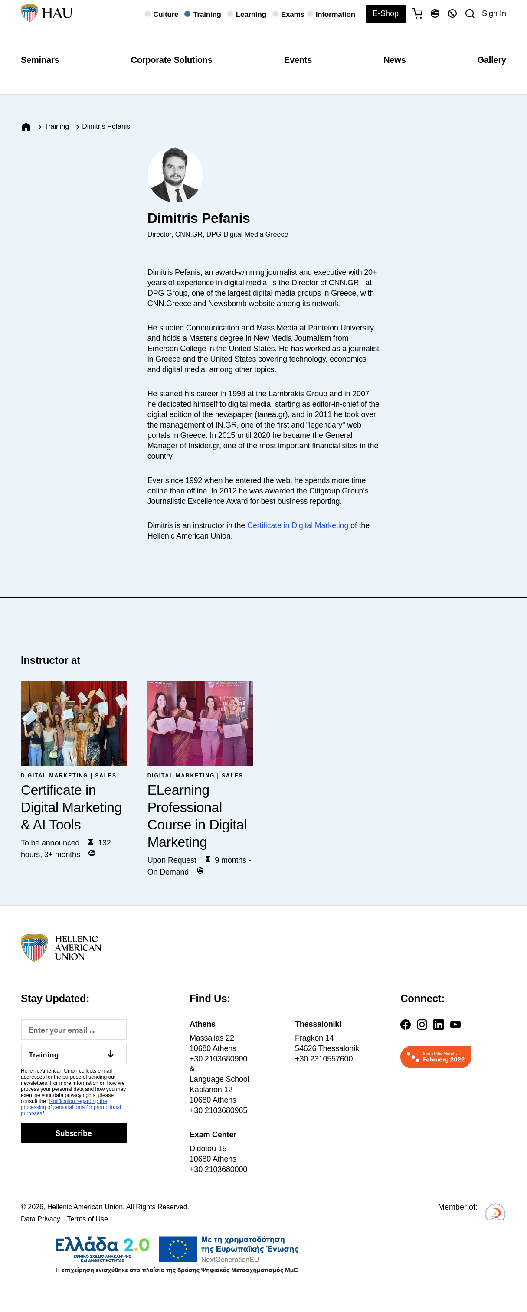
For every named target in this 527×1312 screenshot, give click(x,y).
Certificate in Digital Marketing (297, 525)
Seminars (40, 60)
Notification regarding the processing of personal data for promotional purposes (71, 1107)
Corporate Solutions (171, 60)
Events (298, 60)
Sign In (494, 13)
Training (56, 126)
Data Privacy (40, 1219)
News (394, 60)
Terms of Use (87, 1219)
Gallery (492, 60)
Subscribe (74, 1133)
